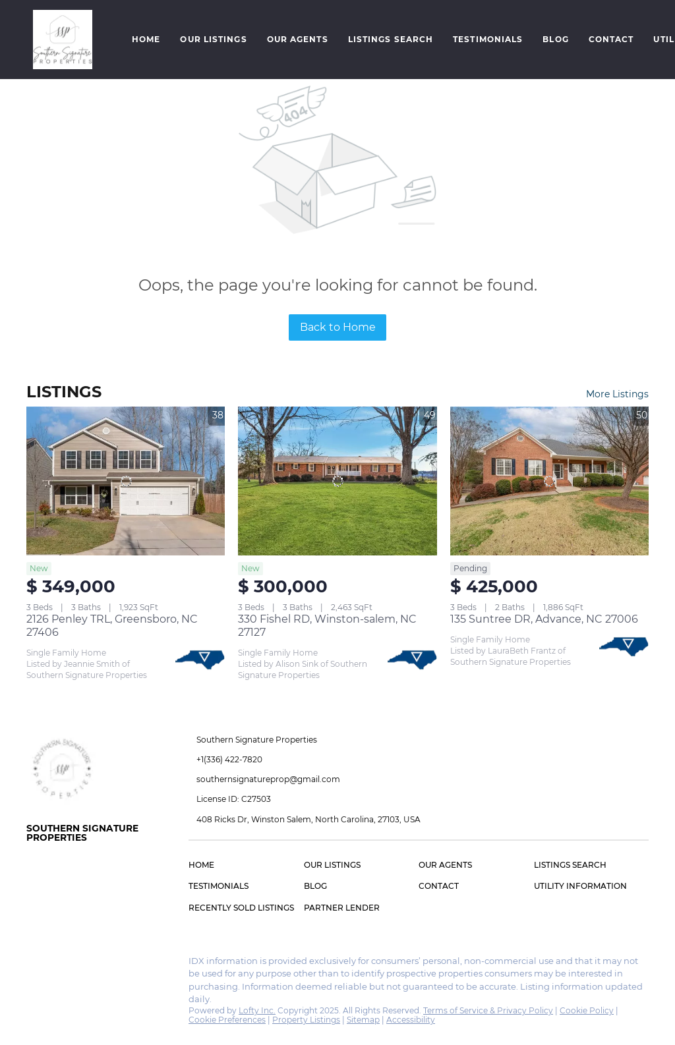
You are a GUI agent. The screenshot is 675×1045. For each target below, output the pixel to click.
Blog (555, 39)
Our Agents (297, 39)
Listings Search (391, 39)
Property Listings (306, 1020)
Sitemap (363, 1020)
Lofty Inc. (257, 1010)
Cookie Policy (587, 1010)
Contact (611, 39)
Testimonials (488, 39)
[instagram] (63, 964)
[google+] (89, 964)
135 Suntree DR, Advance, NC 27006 (544, 619)
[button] (62, 39)
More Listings (617, 394)
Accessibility (410, 1020)
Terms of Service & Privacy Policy (488, 1010)
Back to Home (338, 327)
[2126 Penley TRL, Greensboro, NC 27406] (125, 481)
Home (146, 39)
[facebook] (36, 964)
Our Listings (213, 39)
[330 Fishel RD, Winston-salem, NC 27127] (337, 481)
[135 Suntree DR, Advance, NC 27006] (549, 481)
